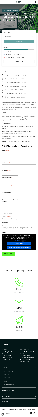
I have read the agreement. (12, 219)
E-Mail (6, 163)
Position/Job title (8, 178)
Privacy (13, 219)
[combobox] (19, 36)
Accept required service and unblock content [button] (19, 247)
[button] (2, 414)
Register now (19, 330)
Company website (6, 192)
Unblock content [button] (19, 243)
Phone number (8, 185)
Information (19, 229)
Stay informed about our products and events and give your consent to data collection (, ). (17, 228)
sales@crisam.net (6, 359)
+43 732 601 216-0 (19, 292)
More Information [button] (19, 240)
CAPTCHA (4, 232)
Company (6, 170)
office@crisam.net (19, 311)
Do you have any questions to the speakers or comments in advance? (17, 200)
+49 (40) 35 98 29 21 (25, 359)
